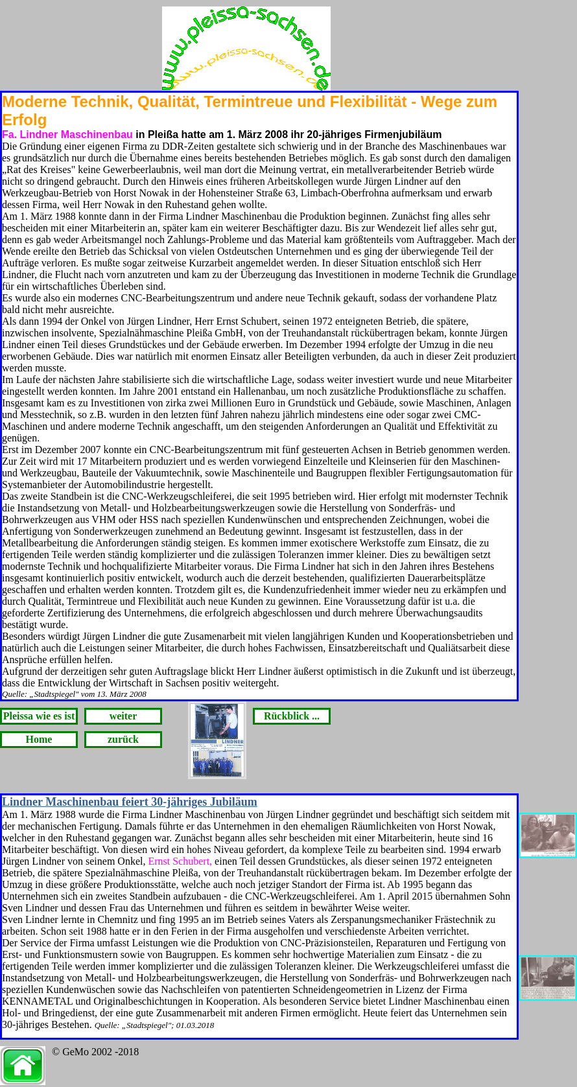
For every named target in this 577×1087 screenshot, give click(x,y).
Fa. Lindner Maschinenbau (67, 134)
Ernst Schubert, (180, 861)
